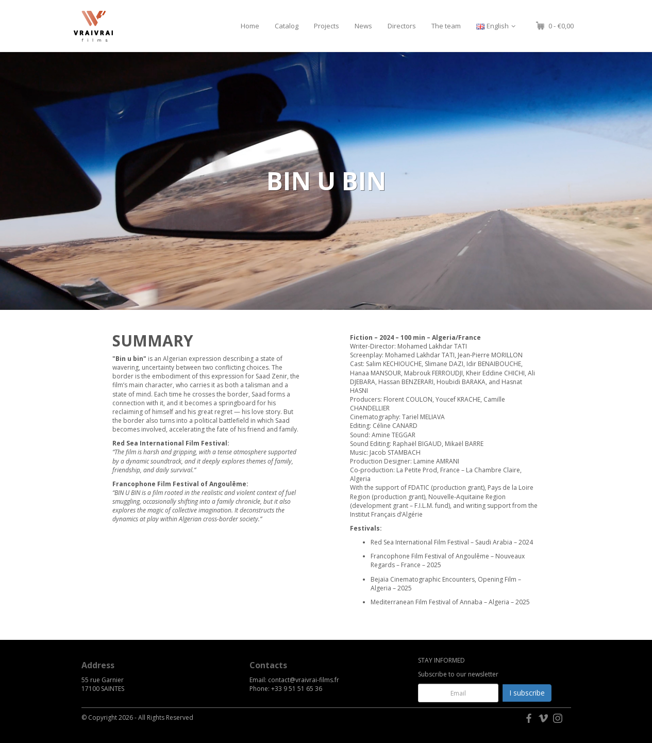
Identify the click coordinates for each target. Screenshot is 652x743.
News (363, 25)
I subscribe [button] (527, 693)
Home (250, 25)
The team (446, 25)
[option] (326, 181)
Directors (402, 25)
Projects (326, 25)
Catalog (286, 25)
